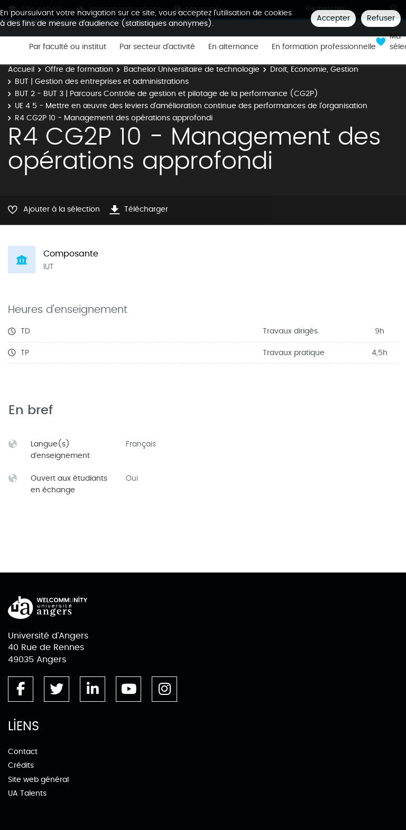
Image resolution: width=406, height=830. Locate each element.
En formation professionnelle (324, 47)
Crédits (21, 765)
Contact (23, 751)
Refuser (381, 18)
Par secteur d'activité (157, 47)
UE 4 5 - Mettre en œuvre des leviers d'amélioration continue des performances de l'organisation (191, 105)
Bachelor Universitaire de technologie (192, 69)
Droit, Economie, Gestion (314, 69)
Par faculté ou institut (67, 47)
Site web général (38, 779)
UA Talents (27, 793)
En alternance (233, 47)
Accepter (333, 18)
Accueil (21, 69)
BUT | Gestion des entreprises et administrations (102, 81)
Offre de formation (79, 69)
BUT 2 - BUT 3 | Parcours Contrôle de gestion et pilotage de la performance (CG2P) (166, 93)
